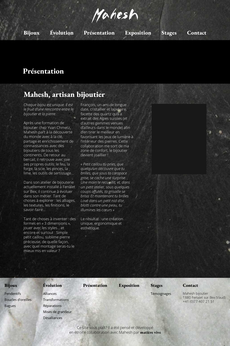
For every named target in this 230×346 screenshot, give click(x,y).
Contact (196, 33)
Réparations (52, 305)
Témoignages (161, 293)
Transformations (56, 299)
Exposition (138, 33)
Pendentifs (12, 293)
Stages (169, 33)
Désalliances (52, 318)
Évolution (61, 33)
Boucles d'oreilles (17, 299)
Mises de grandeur (57, 311)
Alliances (50, 293)
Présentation (99, 33)
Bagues (10, 305)
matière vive (150, 332)
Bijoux (32, 33)
